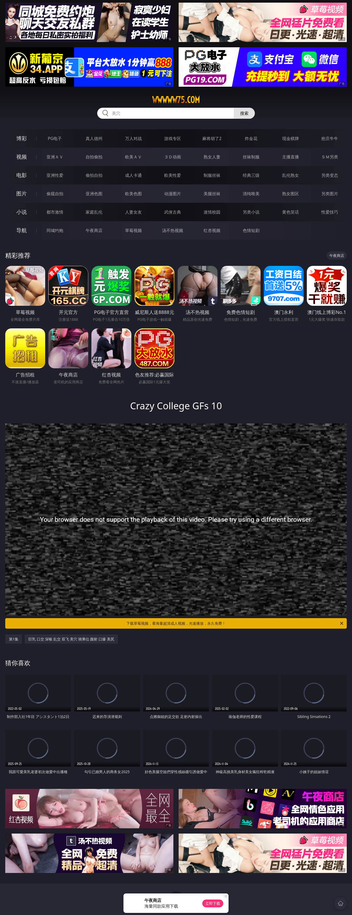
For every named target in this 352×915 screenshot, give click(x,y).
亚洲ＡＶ (54, 157)
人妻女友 (133, 212)
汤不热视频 (172, 230)
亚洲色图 (94, 194)
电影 (21, 175)
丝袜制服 (251, 157)
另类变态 (329, 175)
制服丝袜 (212, 175)
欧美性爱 (172, 175)
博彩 (21, 138)
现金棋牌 (290, 138)
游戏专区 (172, 138)
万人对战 (133, 138)
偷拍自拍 (94, 175)
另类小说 (251, 212)
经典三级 (251, 175)
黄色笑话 (290, 212)
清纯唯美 (251, 194)
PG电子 (55, 138)
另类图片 (329, 194)
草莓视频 (133, 230)
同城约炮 (54, 230)
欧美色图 (133, 194)
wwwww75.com (176, 100)
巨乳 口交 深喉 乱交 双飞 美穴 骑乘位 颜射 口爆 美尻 (71, 639)
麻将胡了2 (211, 138)
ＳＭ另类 (329, 157)
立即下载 (212, 903)
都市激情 (54, 212)
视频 (21, 156)
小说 (21, 211)
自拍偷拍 (94, 157)
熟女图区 (290, 194)
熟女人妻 (212, 157)
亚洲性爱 (54, 175)
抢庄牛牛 (329, 138)
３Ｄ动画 (172, 157)
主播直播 (290, 157)
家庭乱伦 (94, 212)
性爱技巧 (329, 212)
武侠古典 (172, 212)
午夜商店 (94, 230)
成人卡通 (133, 175)
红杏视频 (212, 230)
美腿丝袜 (212, 194)
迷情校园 (212, 212)
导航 (21, 230)
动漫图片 (172, 194)
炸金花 (251, 138)
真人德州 (94, 138)
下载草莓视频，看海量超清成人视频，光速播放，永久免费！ (235, 623)
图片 (21, 193)
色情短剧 (251, 230)
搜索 (244, 113)
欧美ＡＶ (133, 157)
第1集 (13, 639)
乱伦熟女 (290, 175)
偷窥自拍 (54, 194)
